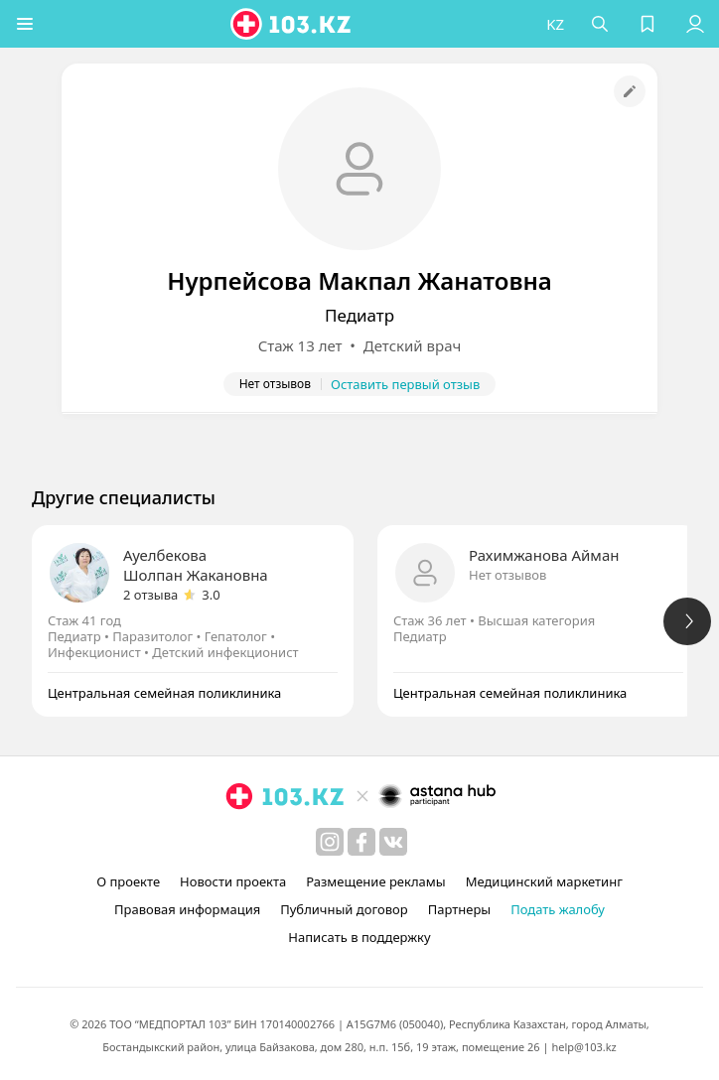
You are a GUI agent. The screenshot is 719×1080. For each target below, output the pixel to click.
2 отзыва (150, 595)
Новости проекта (233, 881)
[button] (25, 24)
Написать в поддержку (359, 937)
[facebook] (361, 842)
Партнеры (460, 909)
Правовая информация (187, 909)
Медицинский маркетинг (544, 881)
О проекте (128, 881)
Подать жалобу (557, 909)
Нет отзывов (507, 575)
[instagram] (330, 842)
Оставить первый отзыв (405, 384)
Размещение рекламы (375, 881)
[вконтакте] (393, 842)
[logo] (292, 24)
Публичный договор (343, 909)
